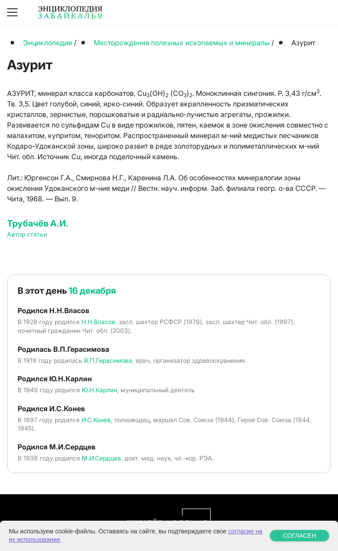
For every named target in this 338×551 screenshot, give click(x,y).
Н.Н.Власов (98, 321)
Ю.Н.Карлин (99, 390)
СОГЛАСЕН (299, 535)
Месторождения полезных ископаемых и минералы (182, 42)
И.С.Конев (96, 419)
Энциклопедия (47, 42)
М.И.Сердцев (101, 458)
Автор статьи (27, 234)
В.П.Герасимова (108, 360)
